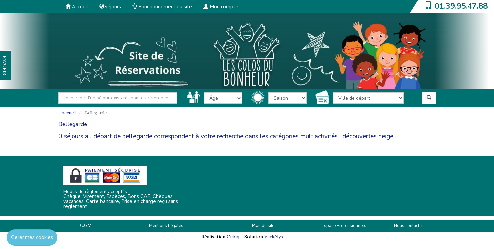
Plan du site (263, 226)
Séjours (110, 6)
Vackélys (273, 237)
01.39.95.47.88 (461, 6)
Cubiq (233, 237)
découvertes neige (367, 136)
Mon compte (220, 6)
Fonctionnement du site (162, 6)
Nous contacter (408, 226)
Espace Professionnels (344, 226)
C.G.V (85, 226)
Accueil (77, 6)
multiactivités (319, 136)
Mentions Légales (166, 226)
